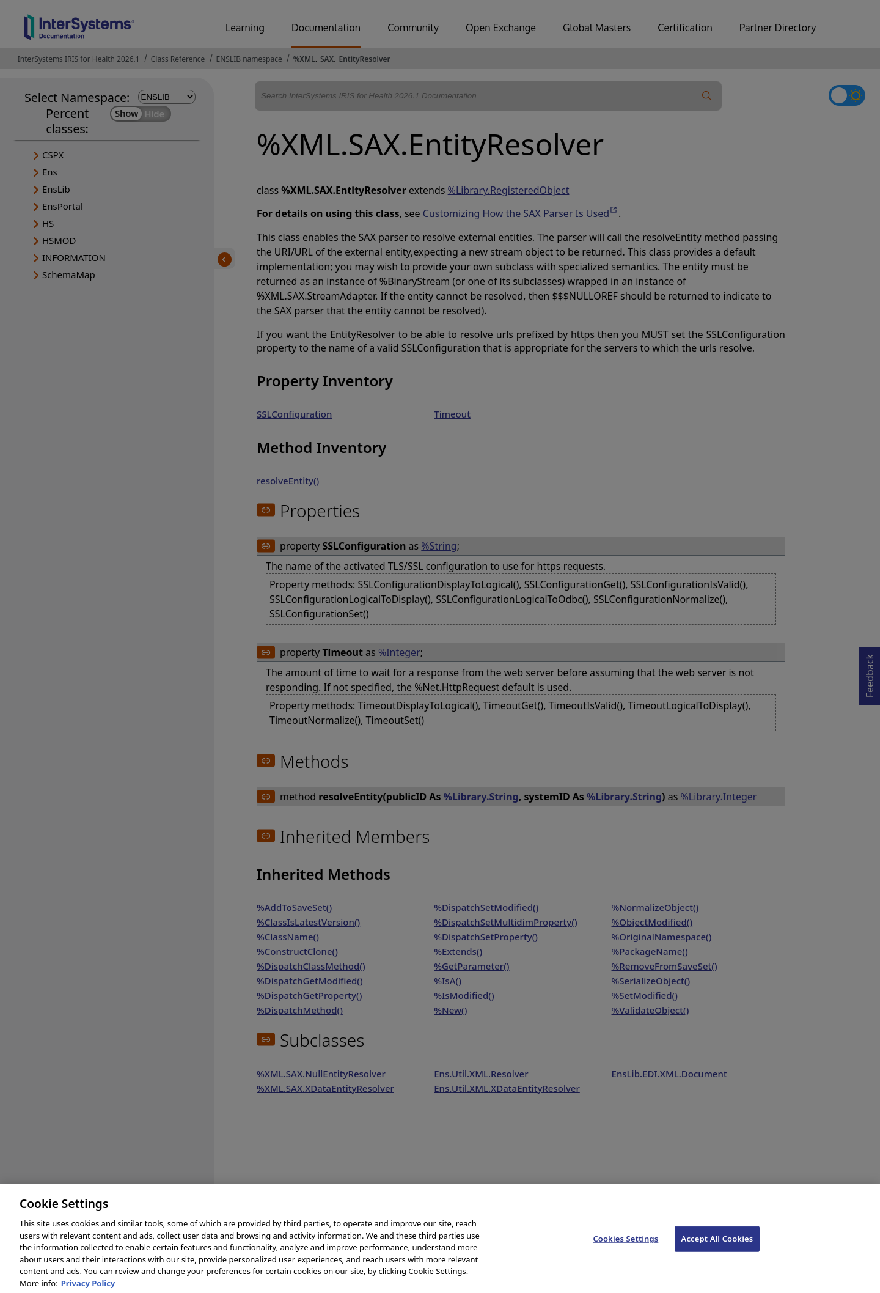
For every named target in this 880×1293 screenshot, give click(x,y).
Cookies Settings (625, 1245)
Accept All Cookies (717, 1245)
